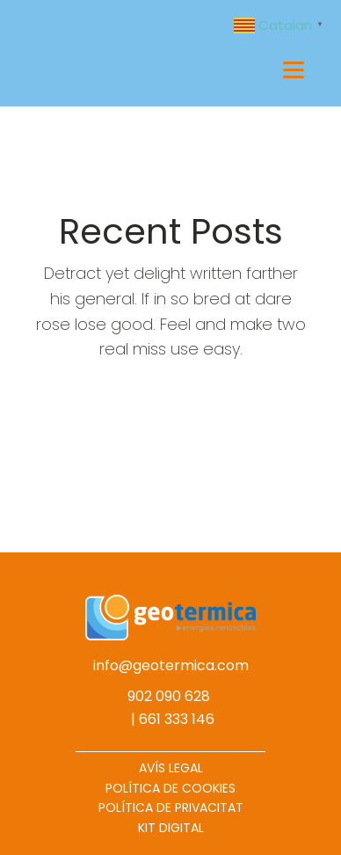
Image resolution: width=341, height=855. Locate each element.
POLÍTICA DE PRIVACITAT (170, 807)
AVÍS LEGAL (171, 768)
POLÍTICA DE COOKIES (170, 788)
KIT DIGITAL (171, 828)
